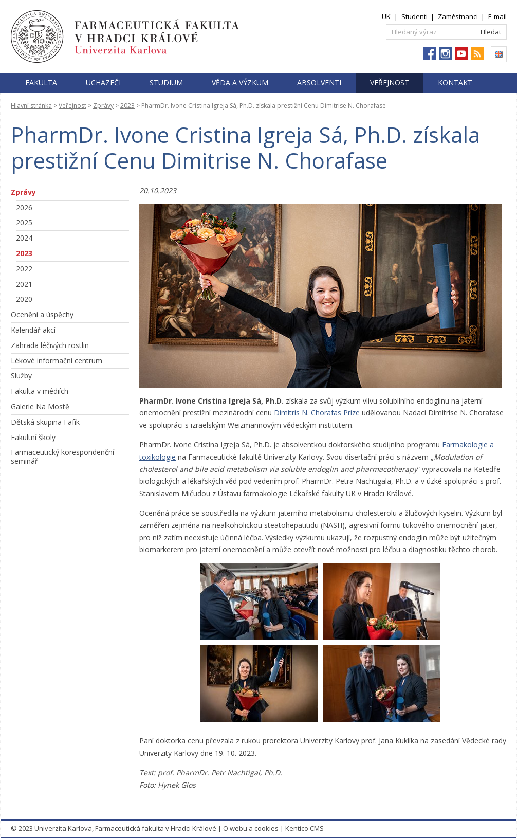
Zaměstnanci (458, 16)
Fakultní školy (33, 437)
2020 (24, 299)
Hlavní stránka (31, 105)
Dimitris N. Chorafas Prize (317, 412)
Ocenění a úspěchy (42, 314)
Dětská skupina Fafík (45, 422)
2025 (24, 222)
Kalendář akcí (33, 330)
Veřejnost (389, 82)
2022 (24, 269)
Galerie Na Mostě (40, 406)
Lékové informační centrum (56, 361)
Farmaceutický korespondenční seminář (62, 456)
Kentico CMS (304, 828)
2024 (24, 238)
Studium (166, 82)
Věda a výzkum (240, 82)
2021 (24, 284)
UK (386, 16)
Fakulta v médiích (39, 391)
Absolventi (319, 82)
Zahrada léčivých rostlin (50, 345)
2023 (127, 105)
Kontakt (455, 82)
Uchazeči (103, 82)
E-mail (497, 16)
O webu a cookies (251, 828)
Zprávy (103, 105)
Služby (21, 375)
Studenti (414, 16)
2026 (24, 207)
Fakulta (41, 82)
